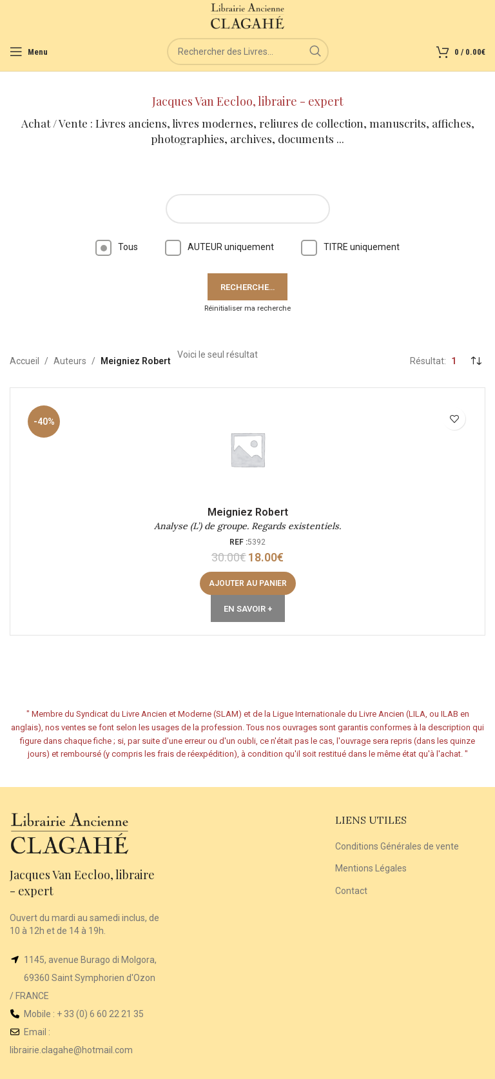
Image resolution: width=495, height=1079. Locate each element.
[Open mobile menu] (28, 51)
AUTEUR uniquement (219, 247)
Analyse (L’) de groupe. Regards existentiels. (247, 526)
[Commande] (475, 361)
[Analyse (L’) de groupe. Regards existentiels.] (247, 449)
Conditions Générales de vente (397, 846)
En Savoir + (248, 609)
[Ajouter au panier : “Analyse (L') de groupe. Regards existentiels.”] (248, 583)
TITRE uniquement (350, 247)
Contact (351, 891)
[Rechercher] (248, 51)
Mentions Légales (371, 868)
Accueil (24, 361)
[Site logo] (248, 15)
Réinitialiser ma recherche (247, 308)
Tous (116, 247)
